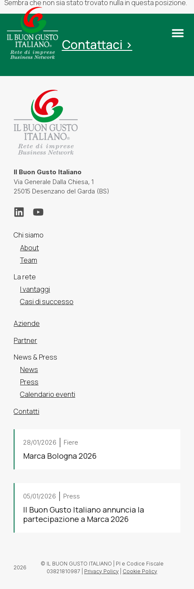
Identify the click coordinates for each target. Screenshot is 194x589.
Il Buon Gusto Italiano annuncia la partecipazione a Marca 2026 (83, 514)
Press (29, 382)
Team (28, 260)
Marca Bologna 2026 (60, 456)
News (29, 369)
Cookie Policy (140, 571)
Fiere (71, 442)
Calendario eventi (47, 394)
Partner (25, 340)
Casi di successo (46, 301)
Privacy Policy (101, 571)
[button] (177, 33)
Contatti (26, 411)
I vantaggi (35, 289)
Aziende (27, 323)
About (29, 247)
